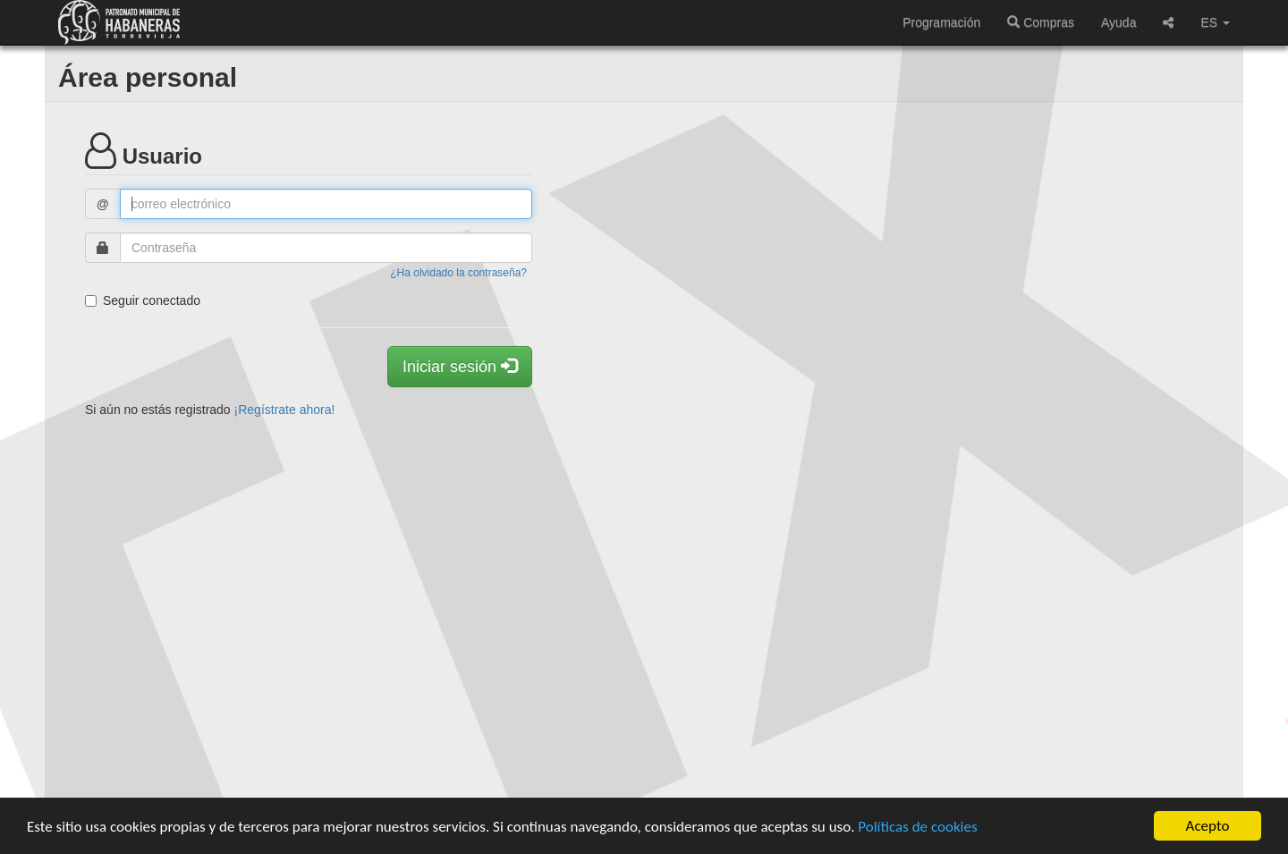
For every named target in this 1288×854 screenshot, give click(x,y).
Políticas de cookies (917, 826)
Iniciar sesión (459, 366)
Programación (941, 22)
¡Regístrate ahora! (284, 409)
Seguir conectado (142, 300)
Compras (1040, 22)
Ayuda (1118, 22)
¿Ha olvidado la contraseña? (458, 272)
